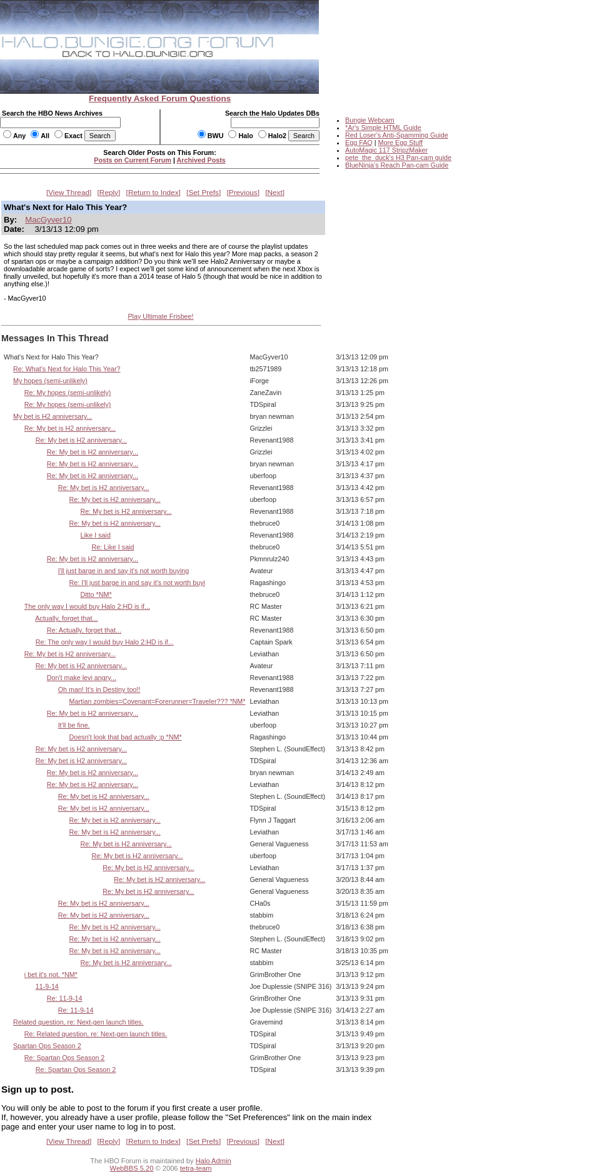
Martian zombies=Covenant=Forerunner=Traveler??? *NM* (157, 701)
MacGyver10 (48, 219)
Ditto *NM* (95, 594)
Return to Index (153, 192)
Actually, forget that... (66, 618)
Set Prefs (203, 192)
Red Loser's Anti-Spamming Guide (396, 135)
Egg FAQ (359, 142)
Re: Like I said (112, 547)
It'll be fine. (74, 725)
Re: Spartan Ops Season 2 (64, 1057)
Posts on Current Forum (132, 160)
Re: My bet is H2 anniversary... (70, 428)
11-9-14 (47, 986)
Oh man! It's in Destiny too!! (99, 689)
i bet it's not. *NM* (51, 974)
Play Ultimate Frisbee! (160, 316)
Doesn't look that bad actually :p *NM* (125, 737)
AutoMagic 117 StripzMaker (386, 150)
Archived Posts (201, 160)
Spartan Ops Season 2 (47, 1045)
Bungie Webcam (370, 120)
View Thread (68, 192)
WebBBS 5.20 (132, 1168)
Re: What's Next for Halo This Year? (67, 369)
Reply (108, 192)
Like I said (95, 535)
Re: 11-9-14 (65, 998)
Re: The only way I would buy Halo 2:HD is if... (105, 642)
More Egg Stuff (400, 142)
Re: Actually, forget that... (84, 630)
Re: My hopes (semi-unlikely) (67, 392)
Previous (243, 192)
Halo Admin (213, 1160)
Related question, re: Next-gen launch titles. (78, 1022)
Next (275, 192)
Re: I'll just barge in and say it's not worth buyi (137, 582)
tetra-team (196, 1168)
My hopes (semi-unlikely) (50, 380)
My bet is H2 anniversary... (52, 416)
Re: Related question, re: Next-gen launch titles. (95, 1034)
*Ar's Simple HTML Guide (383, 127)
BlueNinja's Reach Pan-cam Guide (396, 165)
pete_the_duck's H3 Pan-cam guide (398, 157)
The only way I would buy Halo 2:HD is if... (87, 606)
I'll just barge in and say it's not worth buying (123, 570)
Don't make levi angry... (81, 677)
